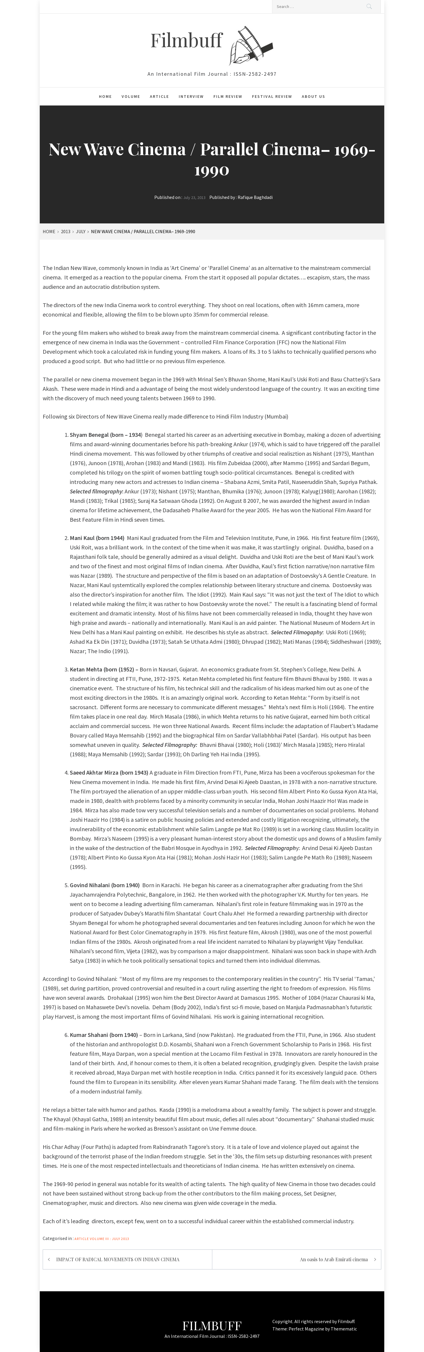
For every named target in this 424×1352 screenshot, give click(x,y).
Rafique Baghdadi (255, 197)
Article (159, 96)
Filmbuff (188, 39)
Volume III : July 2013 (109, 1238)
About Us (313, 96)
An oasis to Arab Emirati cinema (334, 1259)
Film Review (227, 96)
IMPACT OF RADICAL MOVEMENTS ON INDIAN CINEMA (117, 1259)
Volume (131, 96)
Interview (191, 96)
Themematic (344, 1329)
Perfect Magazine (307, 1329)
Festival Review (272, 96)
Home (105, 96)
